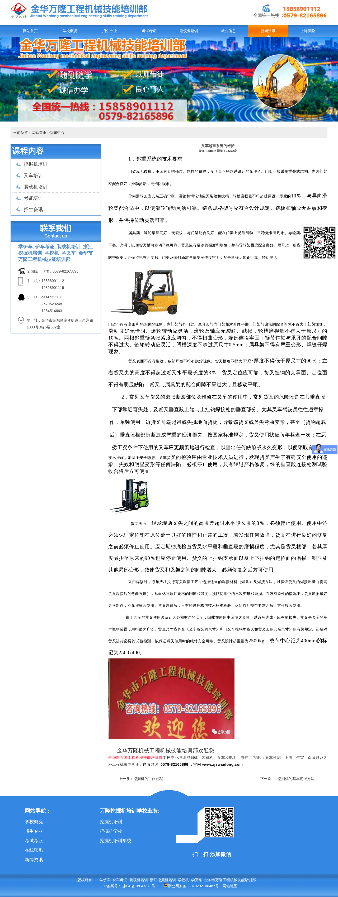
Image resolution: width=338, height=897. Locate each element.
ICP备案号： (111, 886)
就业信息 (228, 31)
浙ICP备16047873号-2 (139, 886)
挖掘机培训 (36, 164)
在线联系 (34, 850)
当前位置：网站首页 (29, 132)
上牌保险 (307, 31)
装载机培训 (36, 187)
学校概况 (70, 31)
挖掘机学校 (111, 831)
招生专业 (109, 31)
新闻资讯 (268, 31)
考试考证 (149, 31)
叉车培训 (33, 175)
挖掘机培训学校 (115, 840)
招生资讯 (33, 209)
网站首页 (30, 31)
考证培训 (33, 198)
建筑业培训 (189, 31)
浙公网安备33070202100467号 (191, 886)
